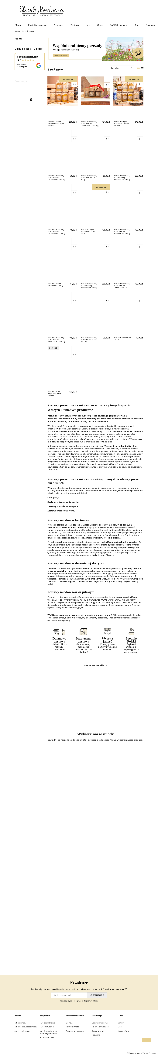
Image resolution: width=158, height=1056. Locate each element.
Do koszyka (68, 79)
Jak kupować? (20, 1023)
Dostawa (69, 1023)
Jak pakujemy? (98, 1031)
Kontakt (121, 1023)
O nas (120, 1027)
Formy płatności (72, 1027)
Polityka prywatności (100, 1027)
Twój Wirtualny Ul (47, 1027)
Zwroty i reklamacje (22, 1031)
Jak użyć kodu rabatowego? (26, 1027)
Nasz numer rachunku (75, 1031)
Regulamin (96, 1035)
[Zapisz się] (97, 995)
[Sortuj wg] (122, 68)
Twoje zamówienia (47, 1023)
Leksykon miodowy (100, 1023)
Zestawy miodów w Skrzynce (62, 506)
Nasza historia (123, 1031)
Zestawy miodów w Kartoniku (63, 502)
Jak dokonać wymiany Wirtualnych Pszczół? (49, 1032)
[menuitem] (18, 25)
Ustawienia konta (47, 1037)
